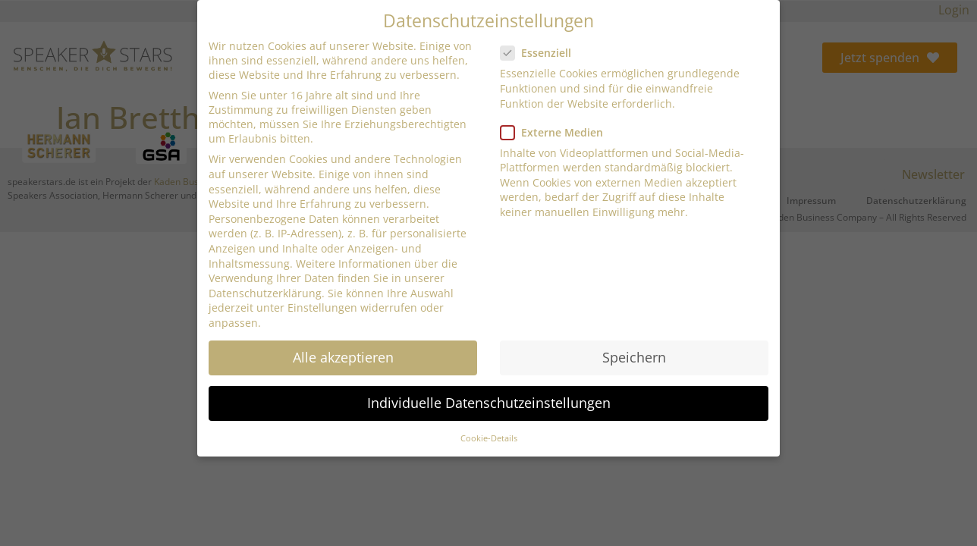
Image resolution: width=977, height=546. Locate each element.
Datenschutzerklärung (265, 291)
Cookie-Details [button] (488, 437)
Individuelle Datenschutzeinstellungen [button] (489, 402)
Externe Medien (556, 131)
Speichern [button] (634, 356)
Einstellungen (322, 307)
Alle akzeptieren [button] (343, 356)
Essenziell (540, 52)
